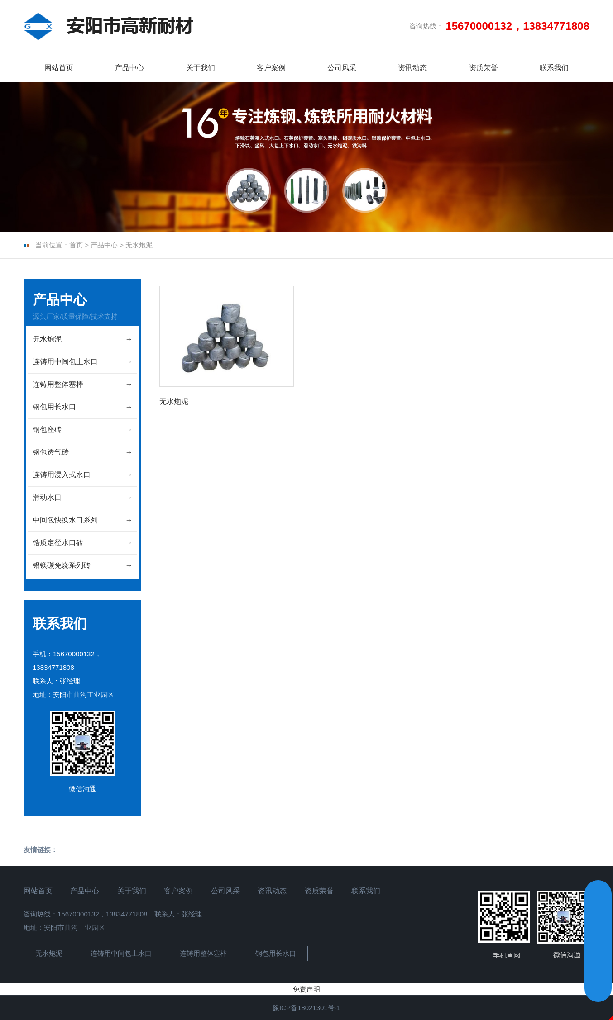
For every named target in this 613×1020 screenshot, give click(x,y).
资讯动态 (412, 67)
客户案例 (271, 67)
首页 (76, 245)
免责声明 (306, 989)
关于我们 (200, 67)
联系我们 (554, 67)
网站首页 (58, 67)
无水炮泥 (139, 245)
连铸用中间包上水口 (121, 953)
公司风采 (341, 67)
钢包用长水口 (275, 953)
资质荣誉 (483, 67)
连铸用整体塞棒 (203, 953)
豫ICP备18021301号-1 (306, 1007)
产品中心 (129, 67)
